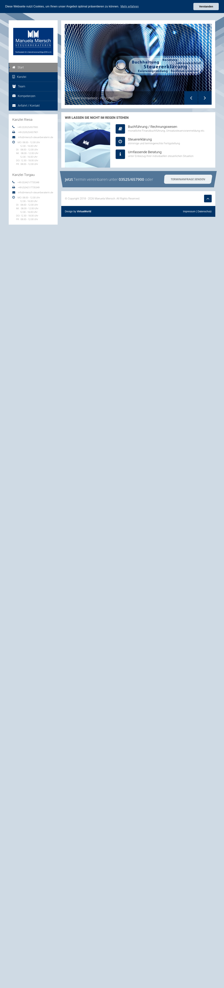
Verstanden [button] (206, 6)
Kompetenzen (23, 96)
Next (203, 94)
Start (18, 67)
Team (18, 86)
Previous (189, 95)
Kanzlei (19, 76)
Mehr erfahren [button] (130, 6)
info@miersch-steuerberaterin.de (35, 136)
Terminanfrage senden (188, 179)
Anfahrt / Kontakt (26, 105)
